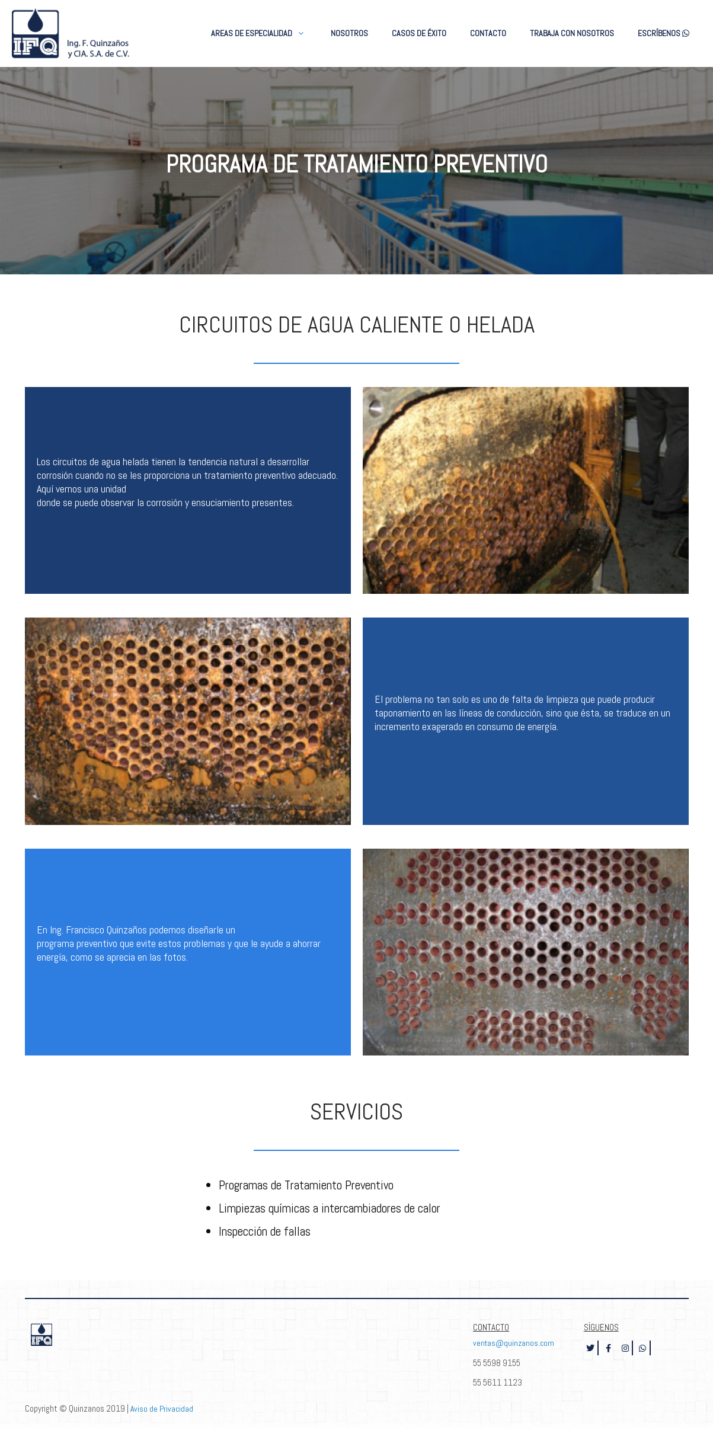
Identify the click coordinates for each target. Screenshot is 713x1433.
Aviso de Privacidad (162, 1409)
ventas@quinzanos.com (515, 1344)
